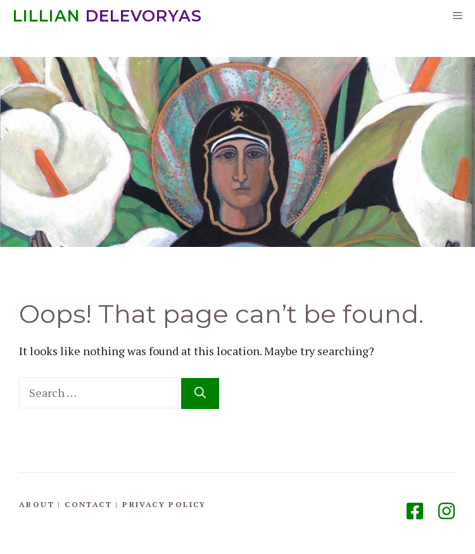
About (36, 504)
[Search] (200, 393)
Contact (88, 504)
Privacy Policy (164, 504)
